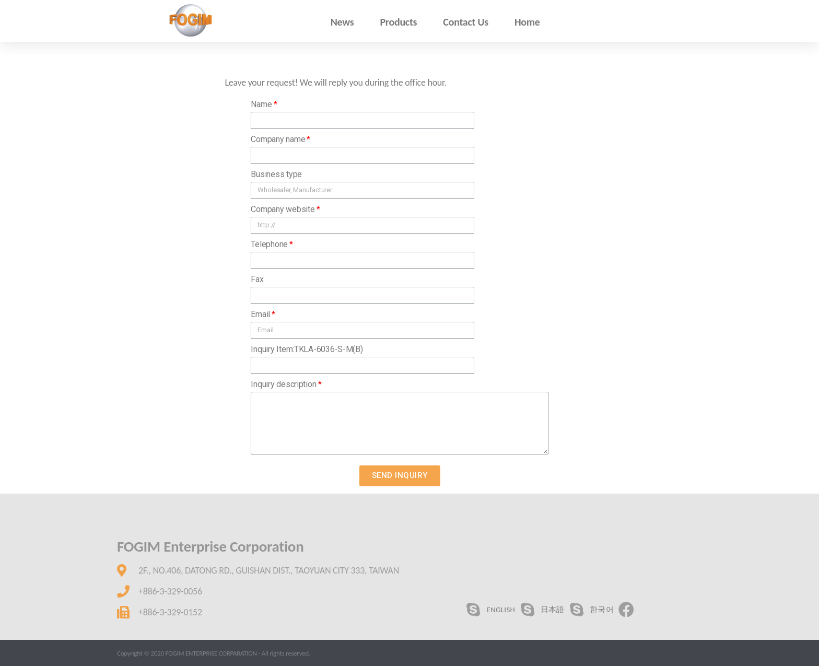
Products (398, 22)
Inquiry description (283, 384)
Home (527, 22)
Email (260, 314)
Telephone (269, 244)
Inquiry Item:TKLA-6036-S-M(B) (306, 349)
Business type (276, 174)
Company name (278, 139)
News (342, 22)
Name (261, 104)
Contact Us (465, 22)
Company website (282, 209)
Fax (257, 279)
